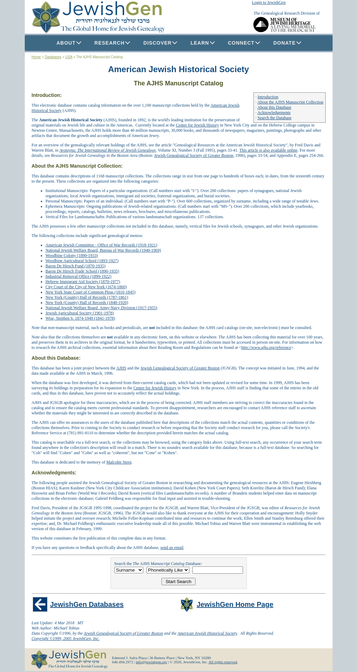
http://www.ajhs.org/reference (266, 347)
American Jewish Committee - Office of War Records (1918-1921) (102, 245)
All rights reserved (222, 662)
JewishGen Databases (87, 604)
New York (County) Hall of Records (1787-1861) (87, 297)
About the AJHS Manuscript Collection (290, 102)
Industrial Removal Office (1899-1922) (79, 276)
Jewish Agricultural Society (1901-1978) (80, 313)
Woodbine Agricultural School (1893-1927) (82, 260)
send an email (171, 547)
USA (68, 57)
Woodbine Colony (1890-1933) (72, 255)
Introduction (268, 96)
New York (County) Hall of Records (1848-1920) (87, 302)
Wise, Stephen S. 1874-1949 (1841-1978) (80, 318)
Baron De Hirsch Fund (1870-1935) (76, 266)
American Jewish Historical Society (207, 633)
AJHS (121, 368)
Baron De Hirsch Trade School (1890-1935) (82, 271)
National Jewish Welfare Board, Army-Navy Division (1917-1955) (101, 307)
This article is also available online (268, 150)
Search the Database (274, 117)
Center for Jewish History (197, 125)
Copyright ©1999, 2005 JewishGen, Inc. (66, 638)
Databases (53, 57)
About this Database (274, 107)
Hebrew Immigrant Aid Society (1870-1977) (83, 281)
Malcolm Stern (118, 462)
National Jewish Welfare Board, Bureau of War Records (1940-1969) (103, 250)
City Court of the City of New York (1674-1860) (86, 286)
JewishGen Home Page (235, 604)
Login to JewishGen (269, 2)
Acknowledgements (273, 112)
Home (36, 57)
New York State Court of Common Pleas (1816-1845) (91, 292)
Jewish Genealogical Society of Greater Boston (193, 155)
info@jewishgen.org (151, 662)
